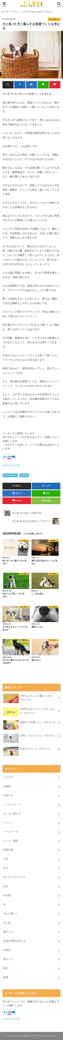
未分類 (7, 895)
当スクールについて (14, 877)
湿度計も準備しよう (29, 723)
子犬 (5, 858)
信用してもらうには (29, 737)
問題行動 (8, 849)
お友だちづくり (26, 750)
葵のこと (8, 959)
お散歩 (7, 786)
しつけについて (12, 804)
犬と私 (25, 475)
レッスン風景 (10, 840)
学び (5, 868)
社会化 (7, 950)
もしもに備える (12, 813)
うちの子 (8, 777)
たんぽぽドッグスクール (30, 1036)
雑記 (5, 968)
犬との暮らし (11, 475)
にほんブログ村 (11, 464)
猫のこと (8, 931)
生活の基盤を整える (14, 940)
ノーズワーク (10, 831)
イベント (8, 822)
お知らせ (8, 795)
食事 (5, 977)
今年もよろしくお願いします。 (29, 698)
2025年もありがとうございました (29, 711)
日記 (5, 886)
